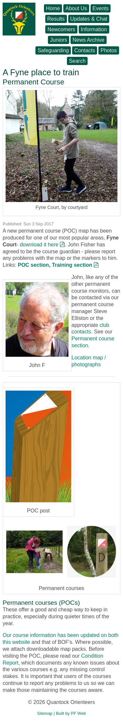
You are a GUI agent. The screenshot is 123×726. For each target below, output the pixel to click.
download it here (39, 244)
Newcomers (61, 29)
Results (56, 19)
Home (53, 8)
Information (94, 29)
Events (100, 8)
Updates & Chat (88, 19)
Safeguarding (53, 50)
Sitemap (44, 713)
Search (77, 61)
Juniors (58, 40)
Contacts (84, 50)
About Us (76, 8)
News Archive (88, 40)
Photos (109, 50)
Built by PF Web (71, 713)
